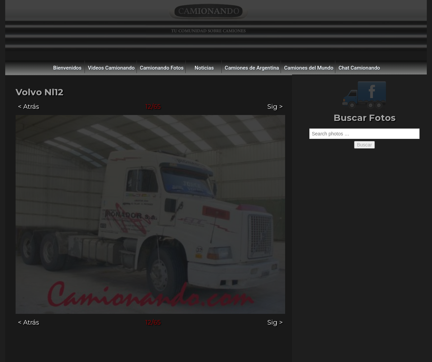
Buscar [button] (364, 145)
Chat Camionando (359, 68)
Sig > (275, 107)
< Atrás (28, 107)
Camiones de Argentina (252, 68)
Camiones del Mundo (308, 68)
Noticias (204, 68)
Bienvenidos (67, 68)
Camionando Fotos (162, 68)
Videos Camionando (111, 68)
